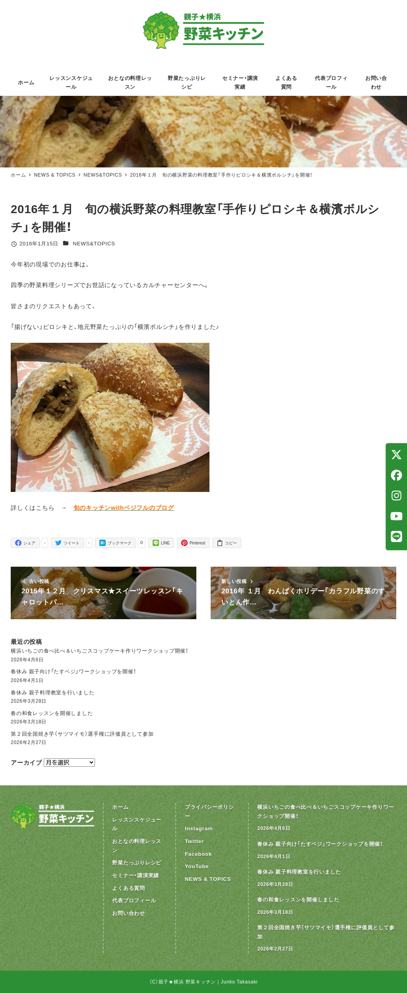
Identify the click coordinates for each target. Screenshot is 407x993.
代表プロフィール (134, 901)
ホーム (120, 807)
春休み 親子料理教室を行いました (53, 693)
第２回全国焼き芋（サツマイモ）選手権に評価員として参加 (82, 734)
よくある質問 (128, 888)
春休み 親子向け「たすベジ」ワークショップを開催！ (73, 671)
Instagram (199, 829)
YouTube (197, 866)
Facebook (198, 854)
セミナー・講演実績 (135, 875)
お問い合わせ (128, 913)
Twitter (194, 841)
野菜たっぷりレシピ (136, 863)
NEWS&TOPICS (94, 244)
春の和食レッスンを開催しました (52, 713)
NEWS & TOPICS (208, 879)
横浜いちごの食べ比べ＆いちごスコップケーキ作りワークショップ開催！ (99, 651)
